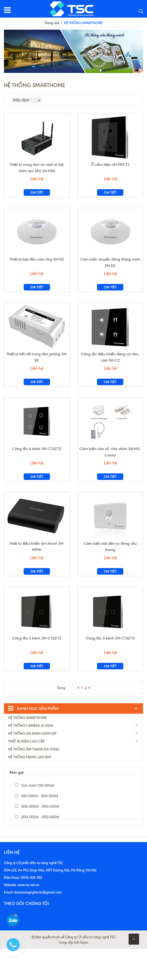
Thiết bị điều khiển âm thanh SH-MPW (36, 558)
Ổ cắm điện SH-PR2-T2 (110, 167)
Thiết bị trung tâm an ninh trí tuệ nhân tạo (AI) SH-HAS (37, 170)
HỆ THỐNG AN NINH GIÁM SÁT (32, 747)
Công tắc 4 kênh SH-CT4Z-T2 (36, 458)
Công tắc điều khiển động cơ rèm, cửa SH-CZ (110, 364)
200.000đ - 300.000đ (37, 820)
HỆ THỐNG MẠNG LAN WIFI (30, 771)
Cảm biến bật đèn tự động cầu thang (110, 558)
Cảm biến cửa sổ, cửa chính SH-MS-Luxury (110, 461)
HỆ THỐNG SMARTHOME (27, 732)
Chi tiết (36, 195)
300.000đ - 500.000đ (37, 831)
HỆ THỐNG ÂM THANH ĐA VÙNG (33, 763)
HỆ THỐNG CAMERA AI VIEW (30, 740)
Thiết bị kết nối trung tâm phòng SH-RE (36, 364)
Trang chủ (52, 23)
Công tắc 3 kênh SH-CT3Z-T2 (110, 652)
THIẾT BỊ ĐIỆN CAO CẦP (26, 755)
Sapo (84, 956)
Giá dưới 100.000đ (34, 799)
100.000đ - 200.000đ (36, 810)
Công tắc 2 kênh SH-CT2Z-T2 (36, 652)
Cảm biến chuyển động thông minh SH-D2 (110, 267)
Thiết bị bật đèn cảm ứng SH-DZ (36, 264)
